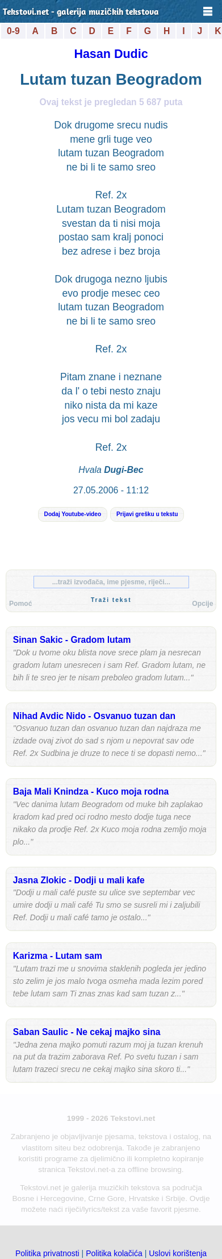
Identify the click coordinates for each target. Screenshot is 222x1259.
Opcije (202, 604)
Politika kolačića (114, 1253)
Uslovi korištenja (178, 1253)
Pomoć (20, 604)
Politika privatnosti (47, 1253)
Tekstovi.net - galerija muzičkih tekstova (81, 12)
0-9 (13, 31)
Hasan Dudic (111, 54)
